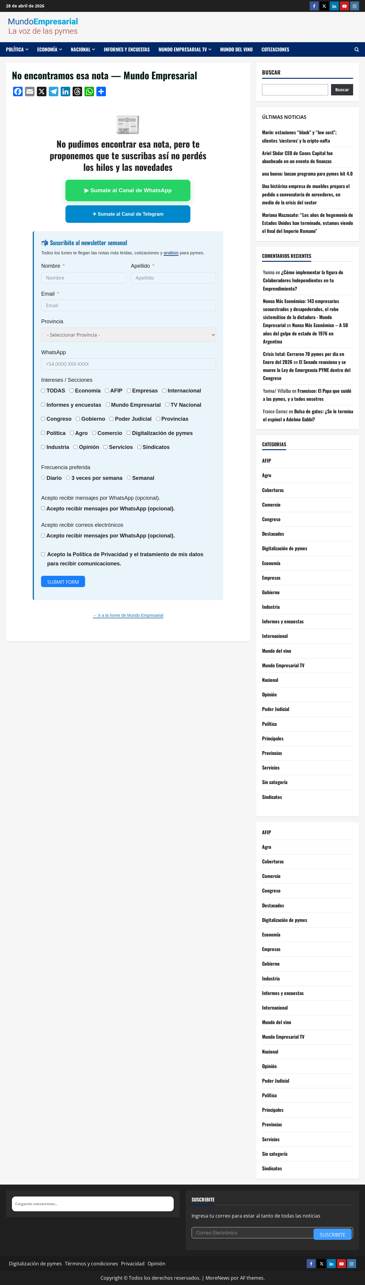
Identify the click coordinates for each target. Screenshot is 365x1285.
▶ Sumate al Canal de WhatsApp (128, 190)
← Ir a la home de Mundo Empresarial (128, 615)
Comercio (271, 504)
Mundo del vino (236, 49)
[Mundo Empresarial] (108, 404)
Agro (81, 433)
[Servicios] (105, 447)
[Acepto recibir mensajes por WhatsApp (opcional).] (43, 508)
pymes (184, 433)
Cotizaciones (275, 49)
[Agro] (72, 433)
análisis (171, 252)
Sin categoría (274, 782)
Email (47, 294)
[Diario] (43, 478)
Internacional (184, 391)
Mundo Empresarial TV (183, 49)
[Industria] (43, 447)
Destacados (273, 533)
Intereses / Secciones (66, 380)
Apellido (140, 266)
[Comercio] (94, 433)
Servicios (121, 447)
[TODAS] (43, 390)
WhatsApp (53, 352)
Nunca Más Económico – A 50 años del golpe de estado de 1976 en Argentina (305, 333)
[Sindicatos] (139, 447)
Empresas (145, 391)
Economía (47, 49)
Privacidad (133, 1263)
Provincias (272, 752)
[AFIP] (107, 390)
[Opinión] (75, 447)
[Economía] (71, 390)
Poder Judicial (275, 708)
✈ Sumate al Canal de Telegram (128, 214)
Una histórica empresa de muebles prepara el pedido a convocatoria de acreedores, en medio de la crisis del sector (306, 194)
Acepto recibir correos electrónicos (82, 525)
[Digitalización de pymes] (129, 433)
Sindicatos (272, 796)
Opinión (89, 447)
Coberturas (273, 489)
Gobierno (271, 592)
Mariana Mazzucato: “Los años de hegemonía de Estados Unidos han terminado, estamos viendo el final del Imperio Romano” (307, 222)
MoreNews (218, 1278)
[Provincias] (158, 419)
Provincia (52, 321)
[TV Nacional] (167, 404)
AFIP (266, 460)
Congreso (271, 519)
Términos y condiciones (91, 1263)
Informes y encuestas (127, 49)
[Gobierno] (78, 419)
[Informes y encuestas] (43, 404)
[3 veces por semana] (68, 478)
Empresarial (145, 405)
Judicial (142, 419)
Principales (272, 738)
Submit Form (63, 582)
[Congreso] (43, 419)
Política (15, 49)
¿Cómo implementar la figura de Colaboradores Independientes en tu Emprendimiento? (303, 280)
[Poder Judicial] (111, 419)
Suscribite (332, 1235)
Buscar (271, 72)
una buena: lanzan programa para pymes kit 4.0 (307, 173)
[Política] (43, 433)
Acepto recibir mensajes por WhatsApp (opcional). (100, 498)
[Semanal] (129, 478)
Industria (57, 447)
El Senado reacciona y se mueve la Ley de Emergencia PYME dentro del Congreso (306, 369)
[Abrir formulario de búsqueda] (357, 49)
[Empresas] (129, 390)
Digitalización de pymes (284, 548)
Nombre (50, 266)
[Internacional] (164, 390)
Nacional (80, 49)
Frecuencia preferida (65, 467)
